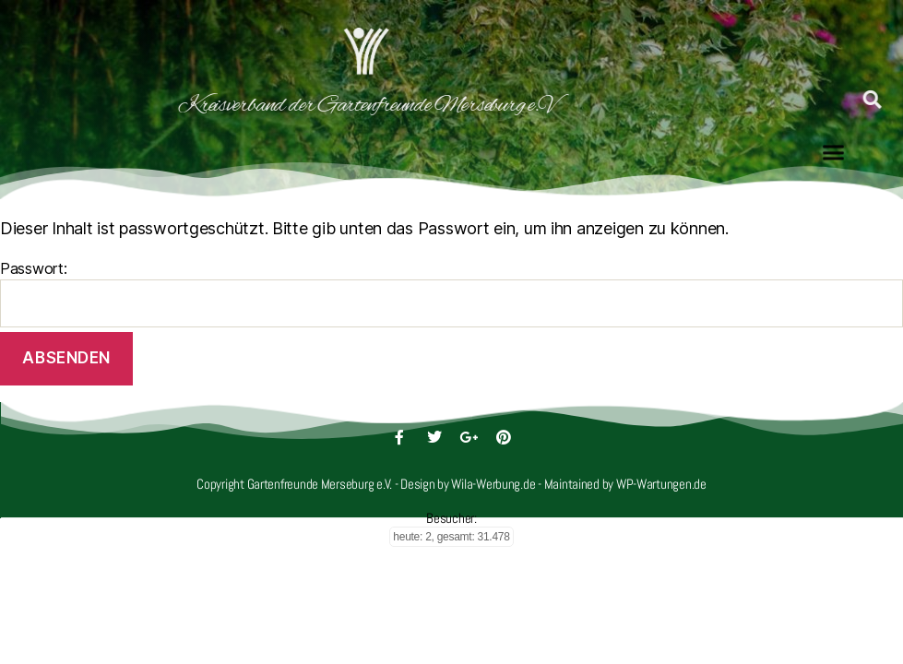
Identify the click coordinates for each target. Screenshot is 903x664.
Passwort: (451, 293)
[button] (833, 147)
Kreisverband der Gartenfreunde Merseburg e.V (275, 105)
